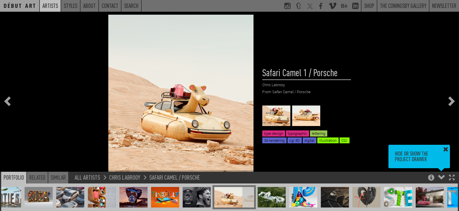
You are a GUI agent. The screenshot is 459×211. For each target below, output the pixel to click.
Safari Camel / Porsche (174, 177)
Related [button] (37, 177)
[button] (452, 178)
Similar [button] (58, 177)
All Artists (87, 177)
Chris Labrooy (124, 177)
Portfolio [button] (14, 177)
